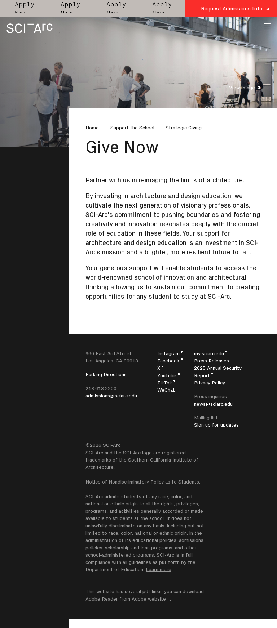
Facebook (168, 361)
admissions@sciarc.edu (111, 395)
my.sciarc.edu (209, 353)
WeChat (166, 390)
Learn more (158, 569)
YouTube (166, 375)
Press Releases (211, 361)
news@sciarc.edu (213, 404)
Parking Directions (106, 374)
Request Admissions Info (231, 8)
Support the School (132, 127)
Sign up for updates (216, 425)
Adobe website (149, 599)
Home (92, 127)
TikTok (164, 383)
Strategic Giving (184, 127)
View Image (242, 87)
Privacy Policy (209, 383)
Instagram (168, 353)
